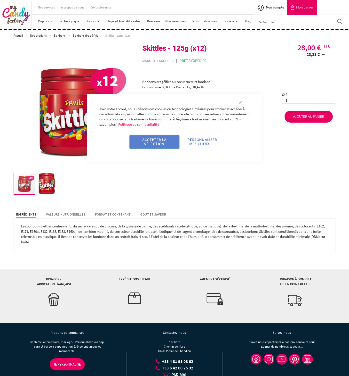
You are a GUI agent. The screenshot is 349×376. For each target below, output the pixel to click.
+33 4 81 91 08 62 (177, 361)
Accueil (19, 35)
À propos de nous (72, 7)
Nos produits (38, 35)
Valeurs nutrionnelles (65, 214)
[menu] (146, 21)
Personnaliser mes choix (202, 142)
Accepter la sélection (154, 142)
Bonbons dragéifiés (86, 35)
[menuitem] (45, 21)
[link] (302, 7)
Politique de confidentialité (138, 124)
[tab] (26, 214)
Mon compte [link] (274, 7)
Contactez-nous (101, 7)
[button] (47, 183)
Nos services (46, 7)
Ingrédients (26, 214)
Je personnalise (67, 364)
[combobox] (301, 22)
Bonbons (60, 35)
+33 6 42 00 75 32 (177, 368)
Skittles (167, 60)
